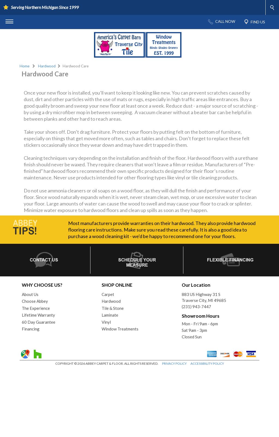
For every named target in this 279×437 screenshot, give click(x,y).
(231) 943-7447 (196, 374)
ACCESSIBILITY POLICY (207, 431)
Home (24, 66)
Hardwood (47, 66)
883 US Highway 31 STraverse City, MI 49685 (204, 365)
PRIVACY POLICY (174, 431)
